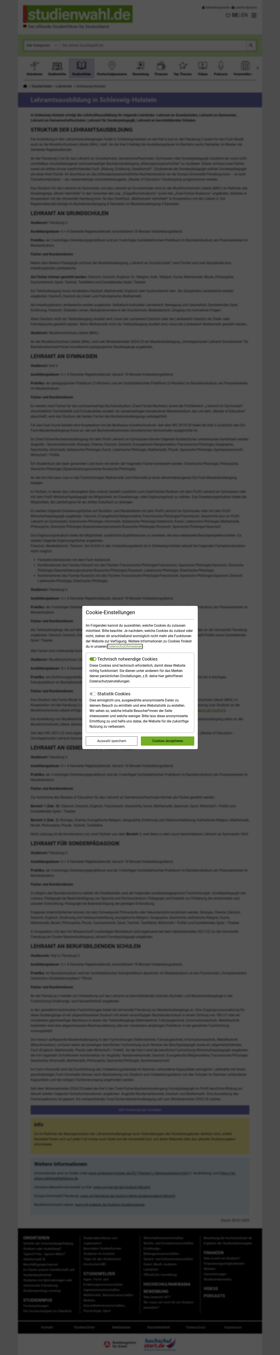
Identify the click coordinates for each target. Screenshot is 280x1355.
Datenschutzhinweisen (124, 646)
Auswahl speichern (111, 741)
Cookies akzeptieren (167, 741)
